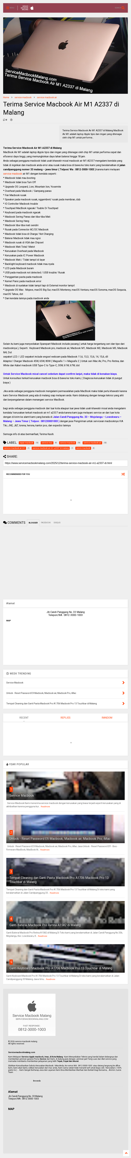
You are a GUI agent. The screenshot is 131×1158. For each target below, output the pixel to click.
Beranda (37, 1081)
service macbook (23, 97)
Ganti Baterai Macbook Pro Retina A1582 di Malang (45, 925)
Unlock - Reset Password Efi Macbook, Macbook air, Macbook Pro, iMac (60, 839)
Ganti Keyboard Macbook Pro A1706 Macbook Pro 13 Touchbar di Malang (60, 968)
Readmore (45, 807)
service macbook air (47, 97)
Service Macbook (21, 795)
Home (6, 97)
